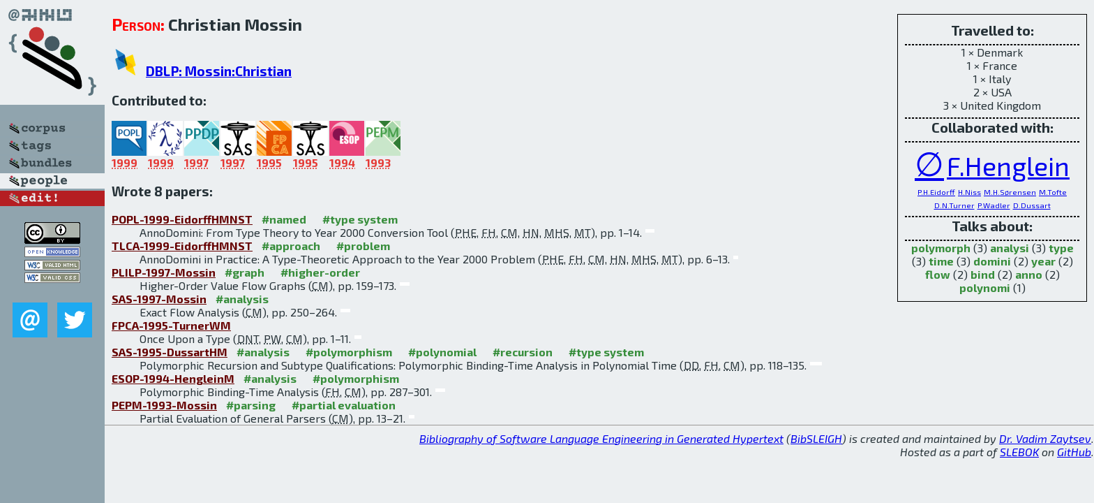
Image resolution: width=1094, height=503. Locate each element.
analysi (1009, 247)
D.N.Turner (954, 205)
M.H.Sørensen (1010, 191)
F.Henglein (1008, 166)
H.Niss (969, 191)
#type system (360, 219)
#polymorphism (349, 351)
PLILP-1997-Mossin (164, 272)
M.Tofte (1053, 191)
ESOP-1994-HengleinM (173, 378)
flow (937, 274)
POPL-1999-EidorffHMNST (182, 219)
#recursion (523, 351)
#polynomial (442, 351)
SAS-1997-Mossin (159, 298)
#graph (244, 272)
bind (983, 274)
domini (992, 261)
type (1061, 247)
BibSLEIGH (816, 438)
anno (1028, 274)
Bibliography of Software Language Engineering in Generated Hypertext (601, 438)
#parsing (251, 404)
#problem (363, 245)
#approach (291, 245)
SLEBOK (1019, 451)
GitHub (1074, 451)
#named (284, 219)
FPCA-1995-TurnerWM (171, 325)
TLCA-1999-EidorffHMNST (182, 245)
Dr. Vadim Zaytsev (1045, 438)
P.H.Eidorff (936, 191)
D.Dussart (1032, 205)
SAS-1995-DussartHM (169, 351)
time (941, 261)
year (1043, 261)
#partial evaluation (344, 404)
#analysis (242, 298)
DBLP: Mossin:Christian (219, 71)
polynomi (984, 287)
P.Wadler (993, 205)
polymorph (941, 247)
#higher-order (320, 272)
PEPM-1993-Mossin (164, 404)
